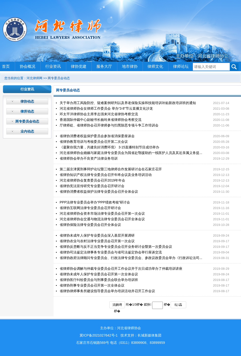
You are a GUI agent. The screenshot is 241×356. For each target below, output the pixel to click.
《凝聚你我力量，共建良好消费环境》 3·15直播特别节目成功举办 (109, 147)
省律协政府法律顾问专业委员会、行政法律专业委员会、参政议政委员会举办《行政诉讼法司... (131, 258)
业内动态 (27, 131)
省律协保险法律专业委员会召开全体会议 (90, 225)
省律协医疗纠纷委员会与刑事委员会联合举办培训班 (99, 280)
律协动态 (27, 101)
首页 (6, 66)
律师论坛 (181, 66)
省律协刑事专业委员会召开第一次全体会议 (92, 285)
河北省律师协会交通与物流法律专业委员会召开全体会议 (102, 219)
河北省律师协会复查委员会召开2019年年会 (92, 180)
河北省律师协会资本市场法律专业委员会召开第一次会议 (102, 213)
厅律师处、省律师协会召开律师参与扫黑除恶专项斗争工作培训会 (109, 125)
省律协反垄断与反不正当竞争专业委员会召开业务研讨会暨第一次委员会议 (116, 247)
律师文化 (155, 66)
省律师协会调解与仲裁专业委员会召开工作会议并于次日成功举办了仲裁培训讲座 (121, 268)
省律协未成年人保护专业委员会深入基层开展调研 (97, 235)
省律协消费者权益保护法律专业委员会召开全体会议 (99, 191)
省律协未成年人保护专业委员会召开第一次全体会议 (99, 274)
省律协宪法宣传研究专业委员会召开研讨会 (92, 186)
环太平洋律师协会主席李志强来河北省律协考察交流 (99, 114)
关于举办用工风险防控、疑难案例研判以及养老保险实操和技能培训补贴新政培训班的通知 (128, 103)
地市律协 (130, 66)
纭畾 (178, 305)
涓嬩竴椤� (117, 305)
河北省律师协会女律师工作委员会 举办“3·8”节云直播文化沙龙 (106, 108)
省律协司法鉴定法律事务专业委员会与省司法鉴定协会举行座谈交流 (111, 252)
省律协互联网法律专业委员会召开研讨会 (90, 208)
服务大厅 (104, 66)
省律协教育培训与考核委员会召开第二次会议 (94, 142)
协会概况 (27, 66)
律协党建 (78, 66)
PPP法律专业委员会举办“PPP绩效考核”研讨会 (95, 202)
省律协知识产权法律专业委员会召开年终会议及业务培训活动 (106, 175)
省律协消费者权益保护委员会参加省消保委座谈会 (97, 136)
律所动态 (27, 111)
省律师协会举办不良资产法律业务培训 (89, 158)
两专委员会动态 (27, 121)
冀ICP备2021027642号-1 (99, 335)
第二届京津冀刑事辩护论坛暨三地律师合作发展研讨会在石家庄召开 (111, 169)
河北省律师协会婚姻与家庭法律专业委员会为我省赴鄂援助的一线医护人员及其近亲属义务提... (131, 153)
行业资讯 (53, 66)
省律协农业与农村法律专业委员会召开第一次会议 (97, 241)
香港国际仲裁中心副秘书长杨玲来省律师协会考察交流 (100, 120)
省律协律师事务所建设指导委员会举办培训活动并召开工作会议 (107, 291)
